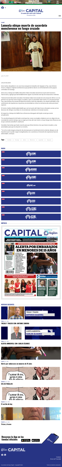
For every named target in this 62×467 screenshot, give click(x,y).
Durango (17, 140)
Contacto (58, 457)
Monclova (32, 140)
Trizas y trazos (6, 424)
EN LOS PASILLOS (7, 384)
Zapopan (49, 140)
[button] (60, 16)
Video (2, 321)
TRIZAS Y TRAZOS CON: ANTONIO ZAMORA (15, 323)
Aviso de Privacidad (55, 459)
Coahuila (9, 140)
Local (2, 22)
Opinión (3, 381)
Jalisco (24, 140)
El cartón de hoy (6, 404)
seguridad (40, 140)
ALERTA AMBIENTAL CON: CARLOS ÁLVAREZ (15, 343)
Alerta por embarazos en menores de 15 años (16, 364)
